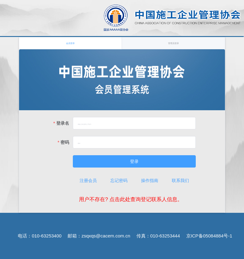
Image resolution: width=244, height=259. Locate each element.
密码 (65, 142)
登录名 (62, 123)
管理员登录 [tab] (173, 43)
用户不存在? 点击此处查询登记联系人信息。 (131, 199)
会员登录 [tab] (70, 43)
